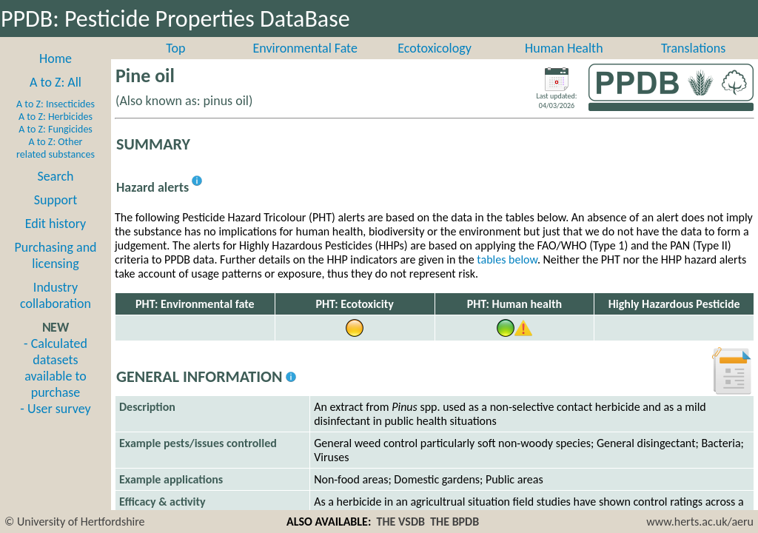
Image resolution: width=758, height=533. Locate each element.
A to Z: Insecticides (55, 120)
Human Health (564, 64)
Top (175, 64)
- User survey (55, 425)
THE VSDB (401, 521)
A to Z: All (55, 98)
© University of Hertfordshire (74, 521)
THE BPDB (454, 521)
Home (55, 75)
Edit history (56, 240)
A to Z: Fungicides (56, 145)
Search (56, 192)
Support (55, 216)
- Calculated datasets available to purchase (55, 384)
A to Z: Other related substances (55, 164)
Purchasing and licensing (55, 271)
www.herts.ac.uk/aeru (700, 521)
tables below (507, 276)
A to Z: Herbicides (56, 133)
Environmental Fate (304, 64)
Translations (693, 64)
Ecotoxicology (435, 64)
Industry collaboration (55, 311)
